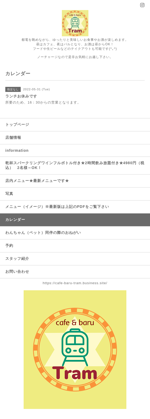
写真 (9, 193)
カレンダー (15, 219)
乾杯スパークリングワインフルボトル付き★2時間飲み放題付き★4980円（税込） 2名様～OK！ (74, 165)
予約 (9, 245)
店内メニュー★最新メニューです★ (37, 181)
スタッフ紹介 (17, 258)
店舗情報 (13, 137)
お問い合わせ (17, 271)
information (17, 150)
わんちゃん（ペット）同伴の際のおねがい (43, 232)
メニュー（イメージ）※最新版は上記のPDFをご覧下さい (57, 206)
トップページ (17, 124)
